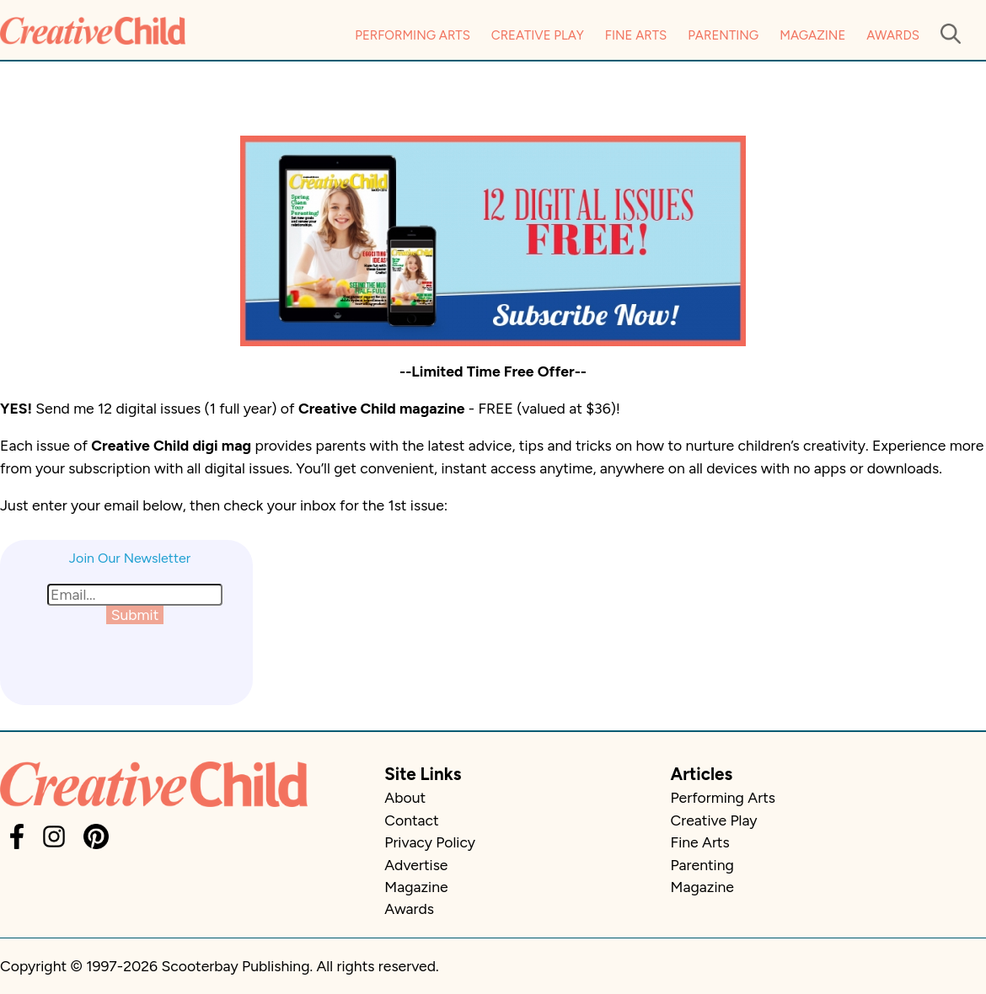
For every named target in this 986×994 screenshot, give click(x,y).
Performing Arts (412, 35)
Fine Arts (636, 35)
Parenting (723, 35)
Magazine (812, 35)
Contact (411, 820)
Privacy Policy (429, 842)
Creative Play (537, 35)
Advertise (415, 865)
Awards (892, 35)
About (405, 797)
